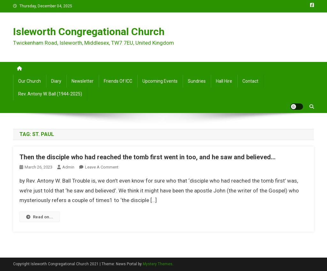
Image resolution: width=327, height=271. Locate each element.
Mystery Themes (157, 264)
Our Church (29, 81)
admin (68, 167)
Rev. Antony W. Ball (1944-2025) (50, 93)
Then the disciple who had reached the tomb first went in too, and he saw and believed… (147, 157)
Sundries (197, 81)
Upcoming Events (160, 81)
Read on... (39, 217)
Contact (250, 81)
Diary (56, 81)
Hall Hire (224, 81)
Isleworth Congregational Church (88, 32)
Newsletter (83, 81)
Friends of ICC (118, 81)
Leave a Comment (101, 167)
